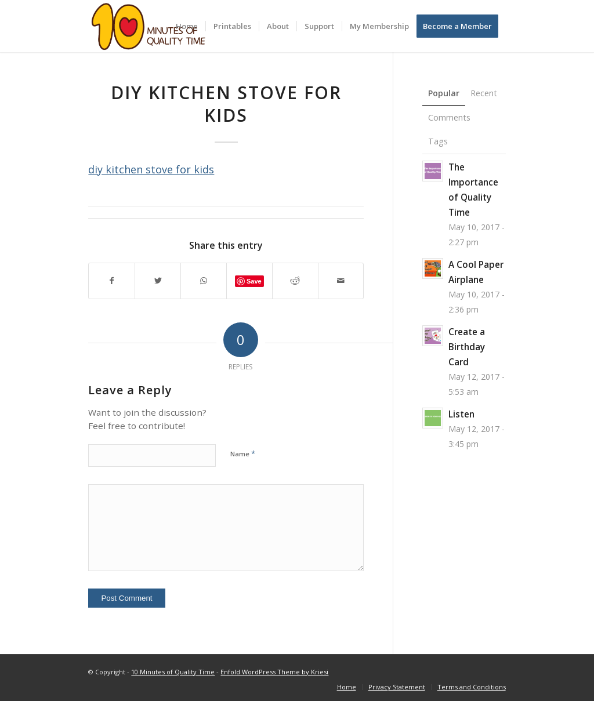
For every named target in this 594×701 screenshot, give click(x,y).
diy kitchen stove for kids (151, 169)
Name (242, 453)
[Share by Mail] (341, 281)
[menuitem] (186, 26)
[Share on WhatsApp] (203, 281)
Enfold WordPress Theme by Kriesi (274, 671)
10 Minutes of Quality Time (173, 671)
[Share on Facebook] (112, 281)
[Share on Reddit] (295, 281)
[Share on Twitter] (157, 281)
